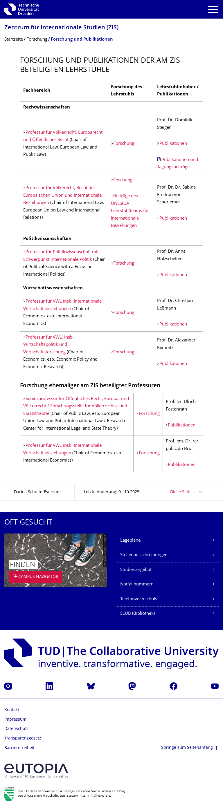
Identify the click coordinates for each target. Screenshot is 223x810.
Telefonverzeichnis (138, 599)
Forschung (123, 144)
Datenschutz (16, 729)
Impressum (15, 720)
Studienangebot (136, 570)
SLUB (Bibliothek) (137, 614)
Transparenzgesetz (22, 738)
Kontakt (11, 710)
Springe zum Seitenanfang (187, 748)
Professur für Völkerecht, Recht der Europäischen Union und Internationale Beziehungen (62, 195)
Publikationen (173, 144)
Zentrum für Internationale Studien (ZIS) (61, 28)
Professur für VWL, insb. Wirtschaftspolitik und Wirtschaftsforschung (48, 345)
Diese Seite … (183, 492)
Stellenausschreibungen (144, 555)
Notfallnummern (137, 584)
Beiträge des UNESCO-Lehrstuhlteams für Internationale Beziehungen (130, 211)
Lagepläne (130, 540)
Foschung (122, 180)
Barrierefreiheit (19, 748)
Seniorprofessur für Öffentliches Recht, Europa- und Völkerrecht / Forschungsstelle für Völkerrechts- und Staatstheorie (76, 406)
